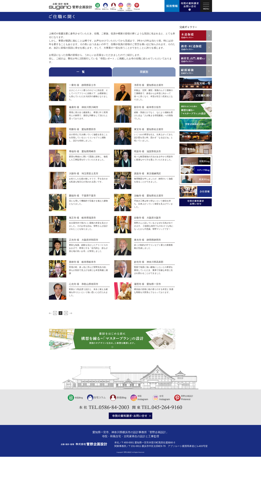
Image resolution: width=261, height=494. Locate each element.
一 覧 (80, 109)
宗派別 (144, 109)
